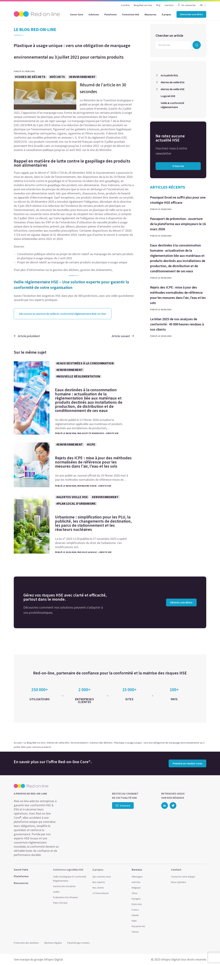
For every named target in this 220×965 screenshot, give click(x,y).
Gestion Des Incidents (64, 886)
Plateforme (110, 14)
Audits (56, 891)
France (135, 909)
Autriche (136, 882)
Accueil (18, 742)
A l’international (100, 893)
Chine (134, 893)
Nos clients (98, 887)
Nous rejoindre (178, 882)
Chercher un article (169, 35)
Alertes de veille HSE (172, 89)
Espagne (136, 898)
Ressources (150, 14)
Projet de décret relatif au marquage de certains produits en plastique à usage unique (72, 262)
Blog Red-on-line (143, 5)
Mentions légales (53, 942)
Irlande (135, 915)
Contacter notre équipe (183, 876)
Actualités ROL (169, 75)
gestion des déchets (66, 270)
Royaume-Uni (138, 926)
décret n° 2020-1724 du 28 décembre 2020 (65, 173)
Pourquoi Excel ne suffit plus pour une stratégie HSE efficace (178, 200)
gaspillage (111, 181)
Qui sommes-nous (101, 876)
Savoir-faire (76, 14)
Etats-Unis (137, 904)
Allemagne (137, 876)
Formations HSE (130, 14)
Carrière (125, 5)
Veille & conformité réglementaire (172, 105)
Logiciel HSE (168, 96)
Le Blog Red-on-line (34, 742)
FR (201, 5)
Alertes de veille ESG (172, 82)
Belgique (136, 887)
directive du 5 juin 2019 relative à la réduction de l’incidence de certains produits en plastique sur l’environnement (72, 206)
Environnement (79, 742)
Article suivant (123, 336)
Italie (134, 920)
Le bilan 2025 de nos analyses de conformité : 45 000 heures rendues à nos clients (177, 324)
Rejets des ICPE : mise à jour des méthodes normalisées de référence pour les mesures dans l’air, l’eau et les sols (178, 295)
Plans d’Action (60, 902)
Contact (168, 5)
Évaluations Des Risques (65, 897)
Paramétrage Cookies (78, 942)
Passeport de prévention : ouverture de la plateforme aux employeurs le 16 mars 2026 (178, 223)
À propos (166, 14)
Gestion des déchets (101, 742)
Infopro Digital (53, 959)
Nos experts (98, 882)
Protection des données (26, 942)
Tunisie (135, 931)
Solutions (94, 14)
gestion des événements (96, 270)
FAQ (158, 5)
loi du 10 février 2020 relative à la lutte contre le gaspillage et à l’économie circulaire (73, 179)
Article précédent (27, 336)
